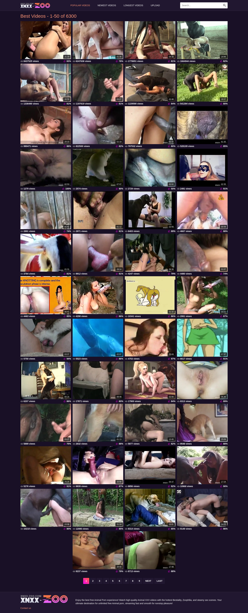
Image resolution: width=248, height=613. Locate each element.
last (159, 581)
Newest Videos (107, 5)
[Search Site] (225, 5)
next (148, 581)
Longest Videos (133, 5)
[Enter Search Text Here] (204, 5)
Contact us (25, 608)
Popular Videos (80, 5)
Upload (155, 5)
